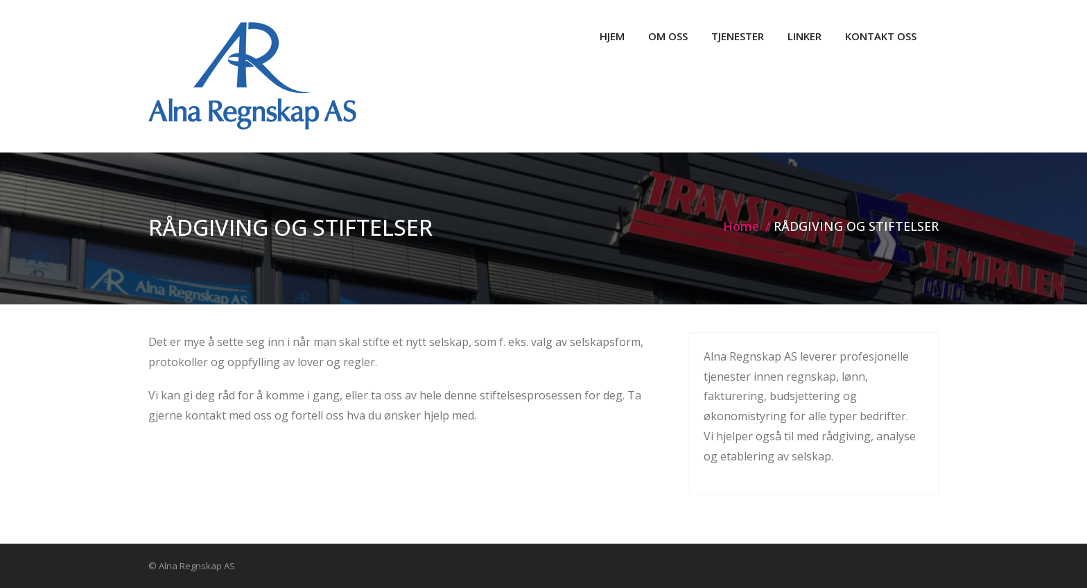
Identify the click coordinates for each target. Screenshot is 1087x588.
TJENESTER (737, 36)
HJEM (612, 36)
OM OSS (668, 36)
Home (741, 226)
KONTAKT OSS (880, 36)
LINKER (804, 36)
